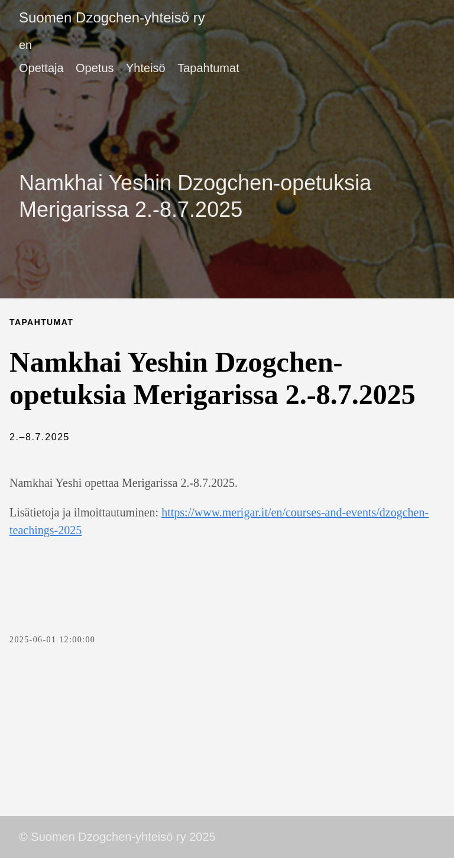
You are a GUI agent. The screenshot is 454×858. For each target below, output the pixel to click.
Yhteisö (146, 67)
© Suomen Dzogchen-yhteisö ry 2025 (117, 836)
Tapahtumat (208, 67)
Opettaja (41, 67)
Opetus (95, 67)
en (25, 44)
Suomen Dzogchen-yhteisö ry (112, 17)
